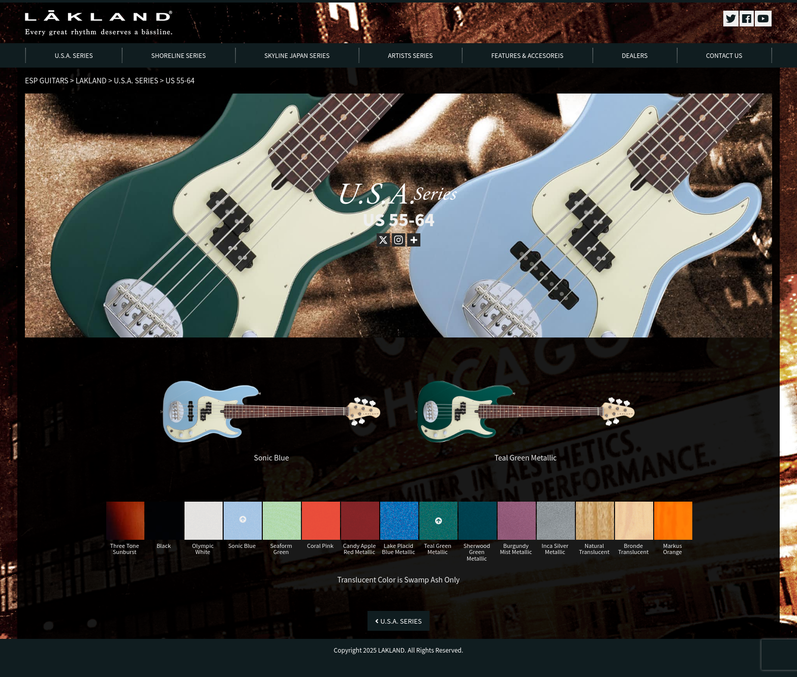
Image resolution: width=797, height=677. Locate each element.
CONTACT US (724, 55)
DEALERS (635, 55)
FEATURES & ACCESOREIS (527, 55)
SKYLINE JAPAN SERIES (296, 55)
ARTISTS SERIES (410, 55)
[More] (413, 240)
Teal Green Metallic (526, 457)
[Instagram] (398, 240)
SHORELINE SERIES (178, 55)
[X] (383, 240)
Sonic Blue (271, 457)
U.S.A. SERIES (73, 55)
